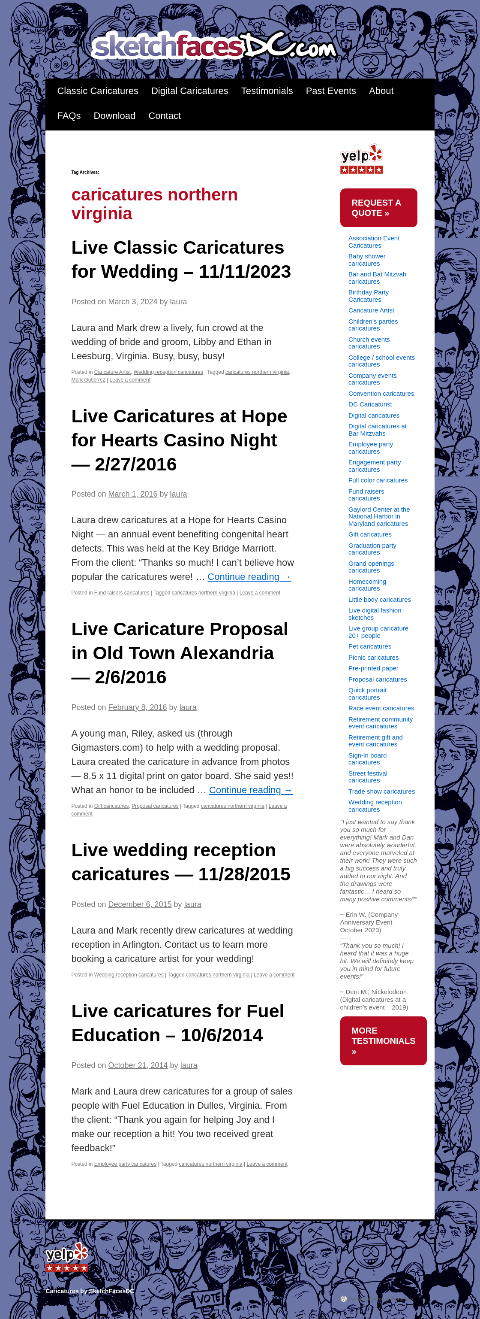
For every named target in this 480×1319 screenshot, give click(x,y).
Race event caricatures (381, 708)
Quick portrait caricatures (367, 693)
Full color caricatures (378, 480)
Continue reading (249, 576)
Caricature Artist (112, 372)
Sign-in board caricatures (367, 759)
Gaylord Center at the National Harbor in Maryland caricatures (379, 516)
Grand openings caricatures (371, 567)
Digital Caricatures (189, 90)
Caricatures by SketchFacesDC (220, 45)
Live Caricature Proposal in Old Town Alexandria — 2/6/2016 (179, 653)
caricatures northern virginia (257, 372)
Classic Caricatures (97, 90)
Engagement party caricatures (374, 465)
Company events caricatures (372, 379)
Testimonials (267, 90)
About (381, 90)
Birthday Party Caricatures (368, 295)
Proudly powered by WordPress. (382, 1299)
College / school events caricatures (381, 361)
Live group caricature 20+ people (378, 632)
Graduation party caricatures (372, 549)
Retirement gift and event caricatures (375, 741)
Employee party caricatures (125, 1164)
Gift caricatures (111, 806)
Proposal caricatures (155, 806)
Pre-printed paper (373, 668)
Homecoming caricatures (367, 585)
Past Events (331, 90)
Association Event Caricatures (373, 241)
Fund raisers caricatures (122, 593)
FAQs (69, 115)
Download (114, 115)
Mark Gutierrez (88, 380)
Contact (164, 115)
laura (178, 301)
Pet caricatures (369, 646)
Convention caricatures (381, 393)
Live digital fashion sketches (374, 613)
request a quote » (377, 208)
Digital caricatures (373, 415)
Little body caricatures (379, 599)
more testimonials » (384, 1041)
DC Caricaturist (370, 404)
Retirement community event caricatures (380, 723)
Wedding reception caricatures (168, 372)
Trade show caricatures (381, 791)
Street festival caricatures (367, 777)
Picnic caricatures (373, 657)
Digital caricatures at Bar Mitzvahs (377, 429)
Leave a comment (130, 380)
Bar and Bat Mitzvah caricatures (377, 277)
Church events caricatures (369, 343)
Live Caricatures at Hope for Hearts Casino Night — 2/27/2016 (179, 440)
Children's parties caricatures (373, 325)
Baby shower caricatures (367, 259)
